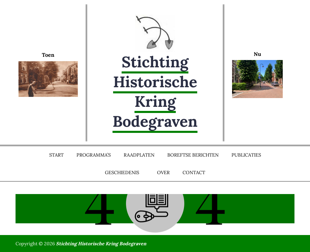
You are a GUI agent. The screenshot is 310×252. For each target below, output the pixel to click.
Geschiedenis (124, 172)
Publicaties (246, 155)
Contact (194, 172)
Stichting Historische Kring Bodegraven (155, 91)
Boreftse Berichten (193, 155)
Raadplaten (139, 155)
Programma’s (93, 155)
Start (56, 155)
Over (163, 172)
